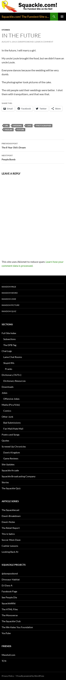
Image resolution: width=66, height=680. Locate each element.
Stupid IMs (8, 363)
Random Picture (10, 305)
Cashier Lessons (10, 545)
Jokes (4, 392)
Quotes (5, 440)
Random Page (9, 286)
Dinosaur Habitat (11, 579)
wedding (17, 125)
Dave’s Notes (8, 522)
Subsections (9, 339)
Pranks (8, 369)
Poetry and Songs (10, 434)
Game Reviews (10, 458)
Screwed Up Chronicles (14, 446)
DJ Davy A (7, 585)
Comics (7, 410)
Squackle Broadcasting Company (18, 476)
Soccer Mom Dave (11, 539)
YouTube (6, 633)
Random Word (10, 293)
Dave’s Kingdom (11, 452)
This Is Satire (8, 533)
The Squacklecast (10, 510)
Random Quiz (9, 311)
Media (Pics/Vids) (11, 404)
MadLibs (8, 129)
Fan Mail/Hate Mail (13, 428)
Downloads (7, 386)
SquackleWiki (9, 603)
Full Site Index (9, 333)
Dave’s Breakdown (11, 516)
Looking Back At (10, 551)
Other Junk (7, 416)
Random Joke (9, 299)
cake (29, 125)
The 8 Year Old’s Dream (33, 145)
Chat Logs (7, 351)
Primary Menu (62, 17)
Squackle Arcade (10, 470)
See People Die (9, 597)
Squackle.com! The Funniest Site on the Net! (26, 16)
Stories (6, 30)
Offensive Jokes (11, 398)
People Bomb (33, 157)
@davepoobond (10, 573)
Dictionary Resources (14, 380)
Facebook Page (9, 591)
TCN (4, 660)
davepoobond (26, 41)
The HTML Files (10, 609)
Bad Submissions (12, 422)
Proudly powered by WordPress (30, 676)
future (20, 129)
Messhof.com (8, 654)
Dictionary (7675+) (11, 374)
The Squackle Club (11, 621)
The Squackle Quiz (11, 488)
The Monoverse (10, 615)
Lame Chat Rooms (12, 357)
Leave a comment (44, 41)
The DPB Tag (9, 345)
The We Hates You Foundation (17, 627)
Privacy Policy (8, 676)
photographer (43, 125)
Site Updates (8, 464)
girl (6, 125)
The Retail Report (11, 527)
